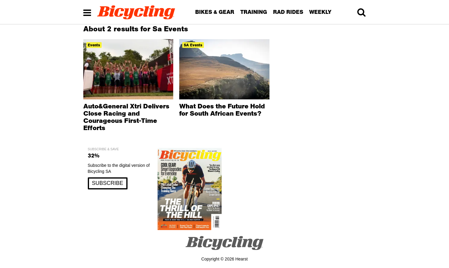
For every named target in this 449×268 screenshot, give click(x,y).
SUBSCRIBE (107, 183)
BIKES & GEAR (214, 11)
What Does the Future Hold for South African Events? (222, 109)
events (94, 45)
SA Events (193, 45)
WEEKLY (320, 11)
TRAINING (253, 11)
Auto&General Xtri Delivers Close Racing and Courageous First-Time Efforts (126, 116)
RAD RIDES (288, 11)
